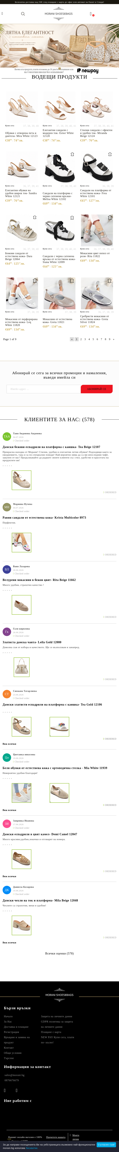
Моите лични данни (75, 1138)
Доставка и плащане (16, 1026)
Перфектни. (9, 522)
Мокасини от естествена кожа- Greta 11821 (57, 320)
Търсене (9, 1058)
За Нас (8, 1021)
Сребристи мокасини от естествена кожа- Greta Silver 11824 (94, 319)
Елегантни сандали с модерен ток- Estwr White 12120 (58, 133)
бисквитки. (32, 1148)
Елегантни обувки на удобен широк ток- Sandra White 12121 (21, 193)
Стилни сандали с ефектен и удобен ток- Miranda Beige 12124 (96, 133)
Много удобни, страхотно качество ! (23, 585)
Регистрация (11, 1032)
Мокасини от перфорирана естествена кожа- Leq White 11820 (21, 322)
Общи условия (13, 1053)
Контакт (9, 1047)
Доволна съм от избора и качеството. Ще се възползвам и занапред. (41, 647)
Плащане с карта (51, 1032)
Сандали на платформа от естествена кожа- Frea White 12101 (95, 193)
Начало (8, 1016)
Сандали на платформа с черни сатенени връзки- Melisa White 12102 (57, 196)
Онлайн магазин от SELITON (97, 1139)
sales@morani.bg (14, 1075)
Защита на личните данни (56, 1016)
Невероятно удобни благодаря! (20, 773)
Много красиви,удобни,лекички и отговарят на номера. (34, 839)
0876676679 (12, 1080)
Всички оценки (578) (59, 953)
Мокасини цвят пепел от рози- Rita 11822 (95, 255)
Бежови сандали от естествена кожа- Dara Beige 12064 (18, 256)
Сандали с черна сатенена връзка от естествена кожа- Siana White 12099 (59, 259)
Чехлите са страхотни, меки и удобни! (24, 905)
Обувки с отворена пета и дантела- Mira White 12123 (21, 134)
